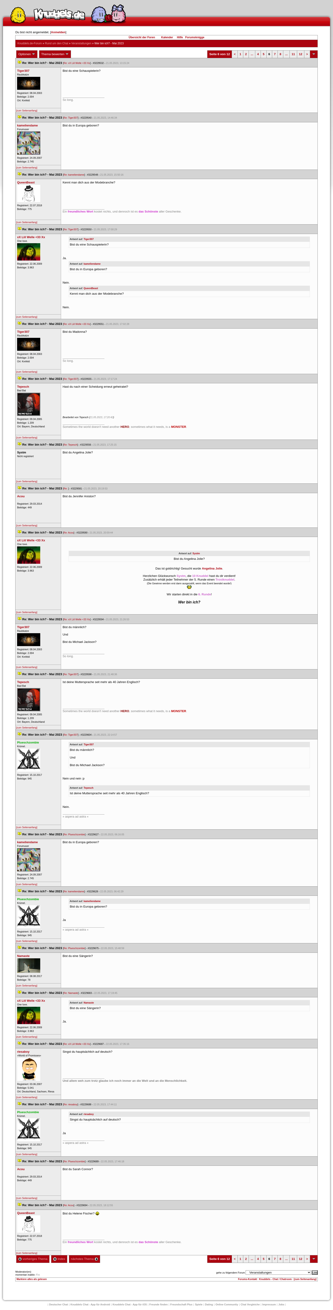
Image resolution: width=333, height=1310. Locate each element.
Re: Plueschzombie (74, 834)
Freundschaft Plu (181, 1304)
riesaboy (89, 1114)
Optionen (26, 54)
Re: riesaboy (70, 1104)
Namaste (89, 1002)
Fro (38, 1274)
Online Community (227, 1304)
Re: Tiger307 (71, 117)
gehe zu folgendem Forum (230, 1272)
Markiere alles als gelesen (31, 1279)
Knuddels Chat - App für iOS (130, 1304)
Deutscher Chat (58, 1304)
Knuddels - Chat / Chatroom (275, 1279)
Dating (209, 1304)
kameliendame (92, 263)
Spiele (198, 1304)
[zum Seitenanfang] (26, 110)
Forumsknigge (194, 37)
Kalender (167, 37)
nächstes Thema (84, 1259)
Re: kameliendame (74, 174)
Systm (196, 553)
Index (59, 1259)
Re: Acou (69, 532)
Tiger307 (89, 239)
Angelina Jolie (212, 568)
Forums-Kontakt (247, 1279)
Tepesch (88, 787)
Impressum (269, 1304)
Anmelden (58, 32)
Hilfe (180, 37)
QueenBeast (91, 288)
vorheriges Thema (32, 1259)
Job (281, 1304)
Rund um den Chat (56, 43)
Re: (66, 488)
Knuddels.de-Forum (29, 43)
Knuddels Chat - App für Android (90, 1304)
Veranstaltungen (81, 43)
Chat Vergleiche (250, 1304)
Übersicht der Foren (142, 37)
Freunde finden (158, 1304)
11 (293, 54)
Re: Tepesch (70, 444)
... (252, 54)
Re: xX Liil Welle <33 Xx (77, 63)
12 (300, 54)
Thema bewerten (55, 54)
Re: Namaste (71, 993)
